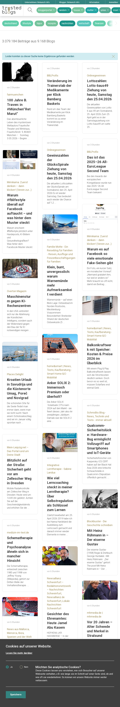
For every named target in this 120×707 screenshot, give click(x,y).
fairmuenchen (15, 94)
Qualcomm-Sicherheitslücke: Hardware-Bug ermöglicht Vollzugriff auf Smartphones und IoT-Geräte (99, 439)
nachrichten (67, 23)
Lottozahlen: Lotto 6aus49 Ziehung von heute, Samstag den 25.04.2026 (99, 90)
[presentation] (116, 23)
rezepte (52, 23)
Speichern (15, 694)
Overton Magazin (16, 291)
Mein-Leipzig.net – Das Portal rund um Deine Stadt (18, 451)
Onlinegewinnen (96, 75)
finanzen (99, 23)
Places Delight (15, 374)
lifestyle (27, 23)
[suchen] (30, 10)
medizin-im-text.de (18, 532)
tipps (39, 23)
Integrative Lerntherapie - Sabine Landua (59, 469)
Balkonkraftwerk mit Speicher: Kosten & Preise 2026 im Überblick (100, 354)
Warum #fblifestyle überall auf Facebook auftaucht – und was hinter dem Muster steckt (19, 209)
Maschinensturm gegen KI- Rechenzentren (19, 301)
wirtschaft (84, 23)
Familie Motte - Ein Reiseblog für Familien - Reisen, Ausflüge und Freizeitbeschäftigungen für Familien (61, 254)
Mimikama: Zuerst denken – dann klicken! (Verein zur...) (19, 186)
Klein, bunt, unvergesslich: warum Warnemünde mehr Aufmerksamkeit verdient (59, 280)
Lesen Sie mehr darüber (19, 653)
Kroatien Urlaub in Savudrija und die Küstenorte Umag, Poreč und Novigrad (19, 389)
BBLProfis (52, 75)
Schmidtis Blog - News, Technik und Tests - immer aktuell (99, 416)
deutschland (10, 23)
